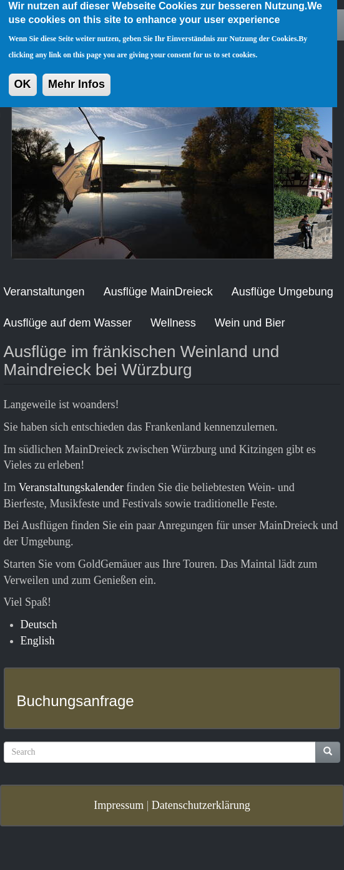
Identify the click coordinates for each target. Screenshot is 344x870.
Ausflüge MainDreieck (158, 291)
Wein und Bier (250, 323)
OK (22, 75)
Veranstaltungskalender (71, 487)
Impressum (119, 805)
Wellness (173, 323)
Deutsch (39, 624)
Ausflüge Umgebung (282, 291)
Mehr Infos (76, 75)
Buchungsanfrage (75, 700)
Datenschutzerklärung (201, 805)
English (38, 640)
